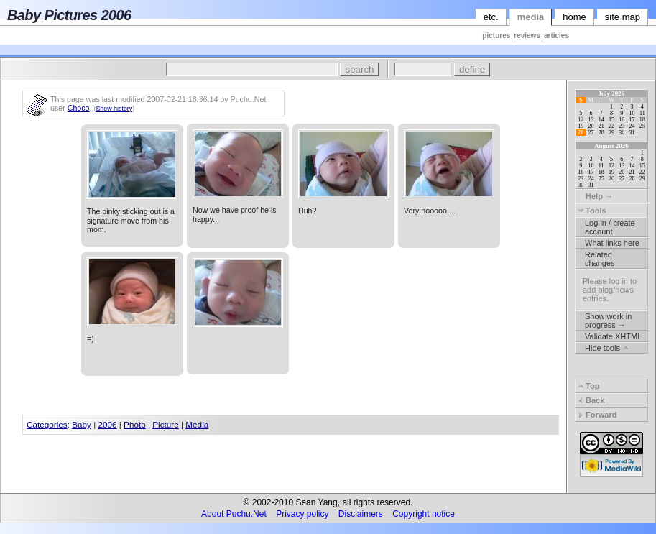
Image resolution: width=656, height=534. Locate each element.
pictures (496, 36)
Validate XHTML (613, 336)
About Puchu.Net (234, 514)
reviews (527, 36)
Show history (114, 108)
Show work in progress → (608, 320)
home (574, 16)
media (531, 16)
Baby (81, 424)
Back (591, 400)
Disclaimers (360, 514)
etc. (491, 16)
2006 (107, 424)
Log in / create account (610, 227)
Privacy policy (302, 514)
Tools (592, 210)
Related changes (600, 258)
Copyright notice (423, 514)
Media (196, 424)
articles (556, 36)
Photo (135, 424)
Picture (165, 424)
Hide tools (606, 348)
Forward (597, 414)
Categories (47, 424)
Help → (595, 196)
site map (622, 16)
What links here (612, 243)
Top (588, 386)
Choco (79, 107)
